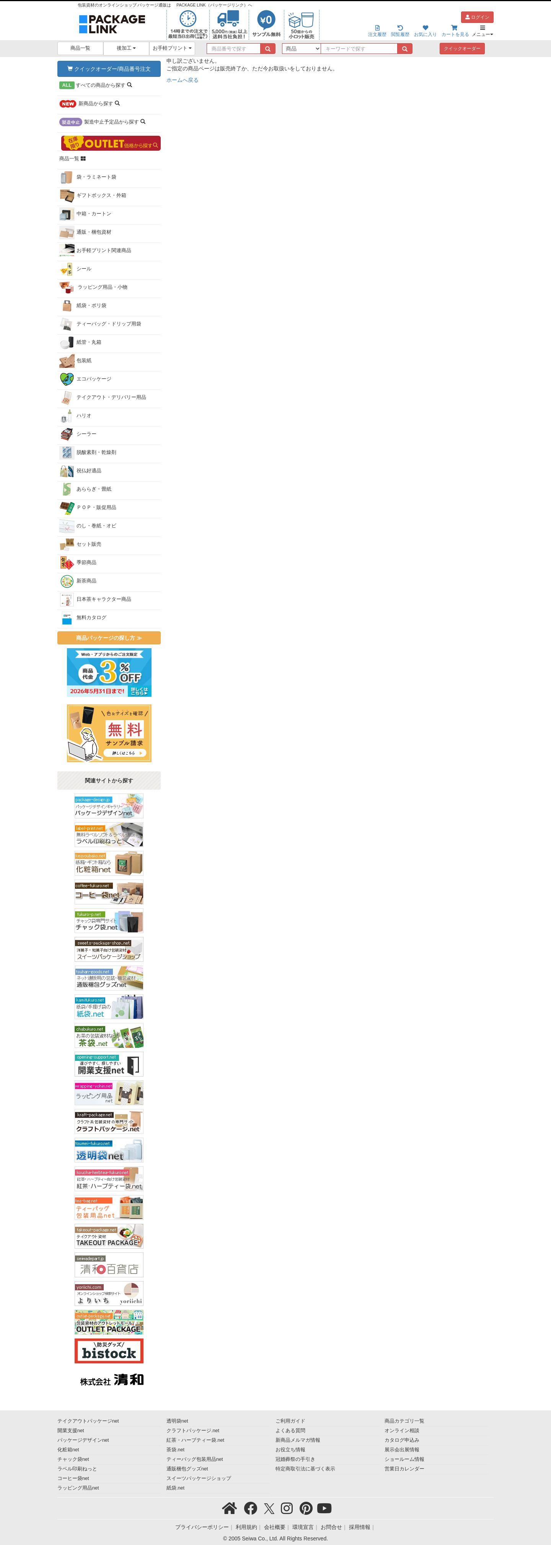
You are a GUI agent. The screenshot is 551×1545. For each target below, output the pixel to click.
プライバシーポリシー (202, 1527)
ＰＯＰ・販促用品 (87, 508)
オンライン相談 (402, 1430)
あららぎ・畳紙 (85, 489)
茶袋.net (175, 1449)
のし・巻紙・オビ (87, 526)
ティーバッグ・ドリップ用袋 (100, 324)
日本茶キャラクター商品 (95, 600)
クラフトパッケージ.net (192, 1430)
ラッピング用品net (78, 1488)
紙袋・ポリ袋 (82, 306)
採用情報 (359, 1527)
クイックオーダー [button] (462, 48)
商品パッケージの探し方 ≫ (109, 638)
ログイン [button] (477, 17)
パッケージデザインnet (83, 1440)
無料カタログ (82, 618)
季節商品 (77, 563)
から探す (95, 85)
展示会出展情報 (402, 1449)
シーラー (77, 434)
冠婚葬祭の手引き (295, 1459)
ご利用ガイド (290, 1421)
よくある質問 (290, 1430)
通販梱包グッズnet (187, 1469)
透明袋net (177, 1421)
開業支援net (70, 1430)
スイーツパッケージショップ (198, 1478)
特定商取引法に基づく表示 (305, 1469)
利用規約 (246, 1527)
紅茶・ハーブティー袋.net (195, 1440)
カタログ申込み (402, 1440)
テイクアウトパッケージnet (88, 1421)
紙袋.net (175, 1488)
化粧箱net (68, 1449)
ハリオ (75, 416)
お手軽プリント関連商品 (95, 251)
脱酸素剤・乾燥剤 (87, 453)
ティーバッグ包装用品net (194, 1459)
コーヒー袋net (73, 1478)
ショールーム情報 (404, 1459)
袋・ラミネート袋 (87, 177)
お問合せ (331, 1527)
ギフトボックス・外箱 (92, 196)
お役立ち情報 (290, 1449)
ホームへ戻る (182, 80)
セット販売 (80, 544)
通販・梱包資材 (85, 232)
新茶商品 (77, 581)
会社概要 (274, 1527)
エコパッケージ (85, 379)
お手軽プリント (172, 48)
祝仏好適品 (80, 471)
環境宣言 (303, 1527)
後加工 (126, 48)
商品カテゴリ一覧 (404, 1421)
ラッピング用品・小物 (93, 287)
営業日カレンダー (404, 1469)
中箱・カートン (85, 214)
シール (75, 269)
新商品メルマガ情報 (298, 1440)
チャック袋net (73, 1459)
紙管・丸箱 (80, 343)
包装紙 (75, 361)
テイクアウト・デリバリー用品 (102, 398)
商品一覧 (80, 48)
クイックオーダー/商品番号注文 (109, 69)
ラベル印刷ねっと (77, 1469)
